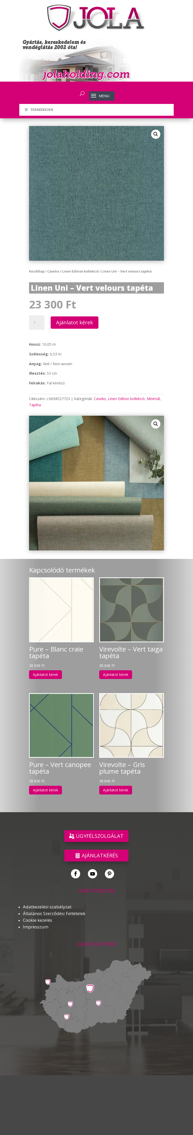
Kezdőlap (36, 271)
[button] (155, 134)
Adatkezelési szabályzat (47, 907)
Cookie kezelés (37, 920)
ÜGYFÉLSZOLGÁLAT (100, 835)
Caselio (53, 271)
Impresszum (35, 927)
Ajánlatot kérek (74, 322)
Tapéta (35, 404)
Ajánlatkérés (100, 855)
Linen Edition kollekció (80, 271)
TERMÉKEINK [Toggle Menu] (38, 110)
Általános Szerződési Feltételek (54, 913)
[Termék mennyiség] (36, 322)
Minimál (153, 398)
